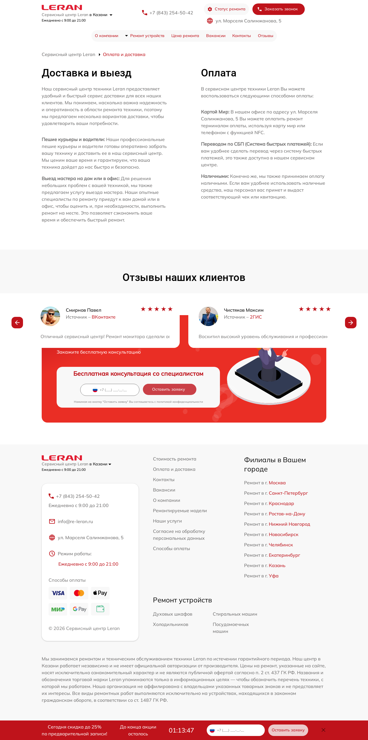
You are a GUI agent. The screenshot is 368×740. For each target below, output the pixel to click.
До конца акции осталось (138, 730)
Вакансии (215, 35)
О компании (106, 35)
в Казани (100, 14)
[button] (17, 322)
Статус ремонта (226, 9)
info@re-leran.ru (71, 521)
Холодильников (170, 624)
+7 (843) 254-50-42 (171, 13)
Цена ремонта (185, 35)
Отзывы (265, 35)
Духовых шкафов (172, 614)
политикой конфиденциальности (180, 402)
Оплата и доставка (174, 469)
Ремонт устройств (147, 35)
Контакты (241, 35)
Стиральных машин (235, 614)
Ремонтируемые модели (180, 510)
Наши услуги (167, 521)
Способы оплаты (171, 548)
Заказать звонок (277, 9)
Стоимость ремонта (174, 459)
